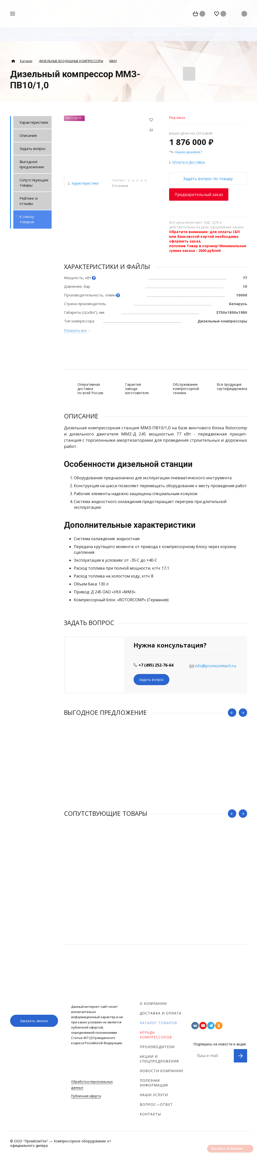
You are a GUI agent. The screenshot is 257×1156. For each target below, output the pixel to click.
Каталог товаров (158, 1022)
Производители (157, 1046)
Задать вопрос (151, 679)
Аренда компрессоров (156, 1034)
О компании (153, 1003)
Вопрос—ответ (156, 1104)
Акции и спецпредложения (159, 1058)
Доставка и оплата (160, 1013)
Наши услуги (154, 1094)
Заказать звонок (34, 1020)
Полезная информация (154, 1082)
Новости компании (161, 1070)
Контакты (150, 1114)
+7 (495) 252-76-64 (155, 665)
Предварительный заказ (199, 194)
